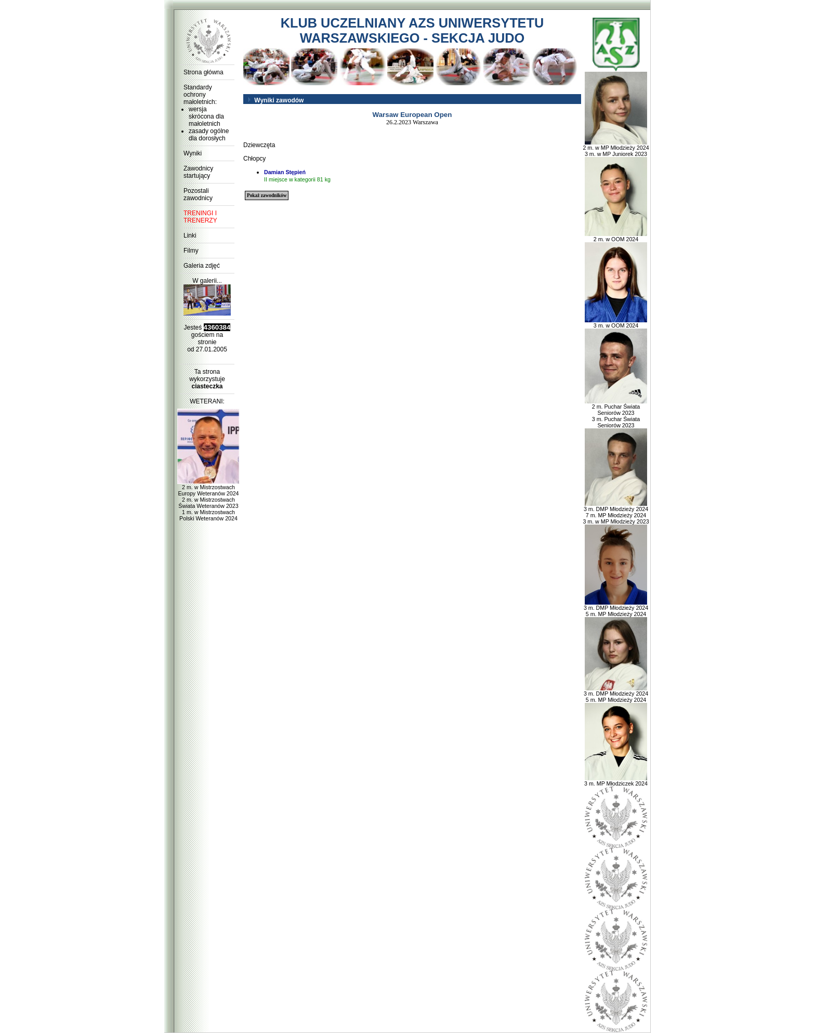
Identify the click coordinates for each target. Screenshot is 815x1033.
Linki (189, 235)
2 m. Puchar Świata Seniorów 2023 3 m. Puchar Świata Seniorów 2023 (616, 413)
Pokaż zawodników (266, 195)
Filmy (191, 250)
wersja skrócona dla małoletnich (206, 116)
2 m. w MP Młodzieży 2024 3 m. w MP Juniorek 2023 (616, 148)
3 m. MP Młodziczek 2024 (616, 781)
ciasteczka (206, 386)
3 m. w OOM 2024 (616, 323)
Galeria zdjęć (201, 265)
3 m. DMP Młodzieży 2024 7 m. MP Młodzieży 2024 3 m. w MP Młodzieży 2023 (616, 513)
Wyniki (192, 153)
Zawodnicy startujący (198, 172)
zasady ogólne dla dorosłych (209, 134)
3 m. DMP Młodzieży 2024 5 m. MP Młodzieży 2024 (616, 608)
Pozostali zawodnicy (198, 194)
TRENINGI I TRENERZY (200, 217)
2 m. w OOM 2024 (616, 236)
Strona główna (203, 72)
